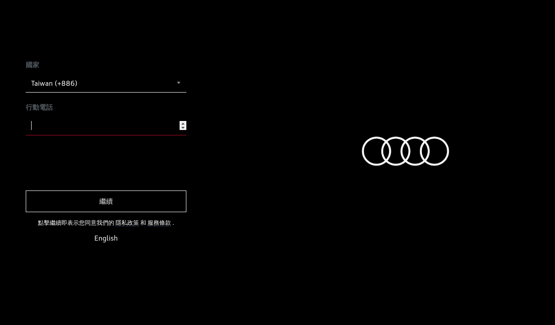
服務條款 (159, 222)
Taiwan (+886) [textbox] (54, 83)
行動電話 (39, 107)
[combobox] (106, 83)
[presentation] (94, 163)
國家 (32, 64)
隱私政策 (127, 222)
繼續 (106, 201)
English (106, 238)
